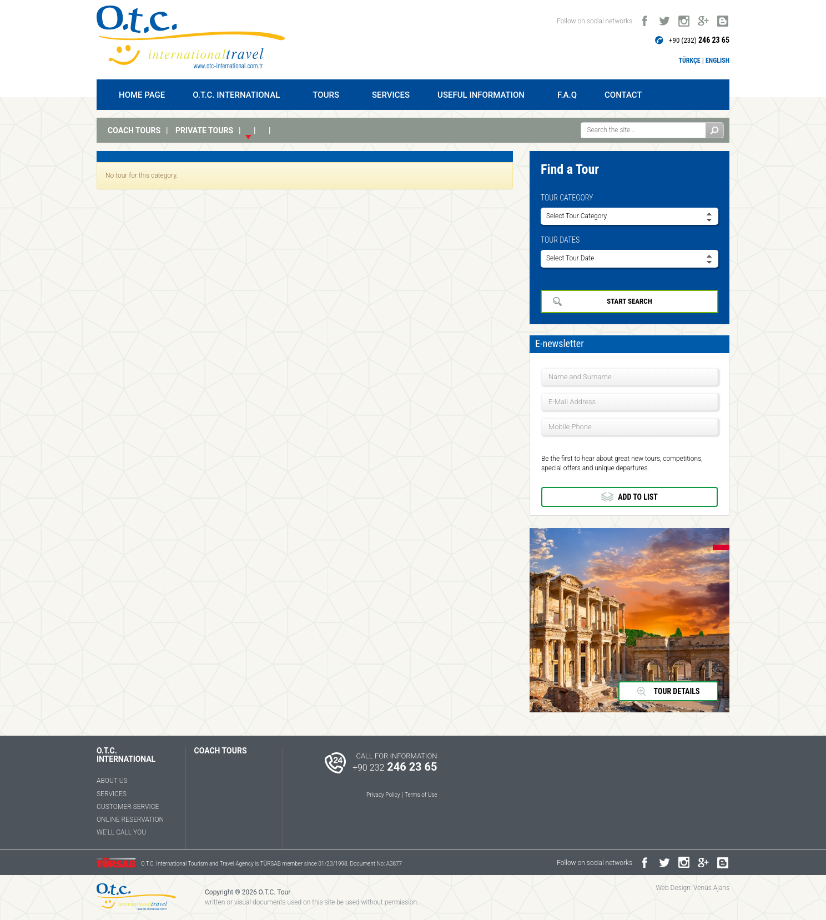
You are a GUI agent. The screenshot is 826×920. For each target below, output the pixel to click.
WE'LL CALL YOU (121, 832)
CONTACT (623, 95)
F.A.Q (567, 95)
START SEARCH (629, 301)
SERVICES (391, 95)
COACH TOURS (134, 130)
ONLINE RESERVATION (130, 819)
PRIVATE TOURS (204, 130)
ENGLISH (717, 60)
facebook (645, 18)
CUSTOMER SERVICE (128, 807)
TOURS (328, 95)
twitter (664, 18)
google (703, 18)
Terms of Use (421, 795)
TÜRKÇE (690, 60)
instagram (684, 18)
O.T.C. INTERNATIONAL (239, 95)
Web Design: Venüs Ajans (692, 888)
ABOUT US (112, 781)
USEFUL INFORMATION (483, 95)
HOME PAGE (142, 95)
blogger (722, 18)
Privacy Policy (383, 795)
